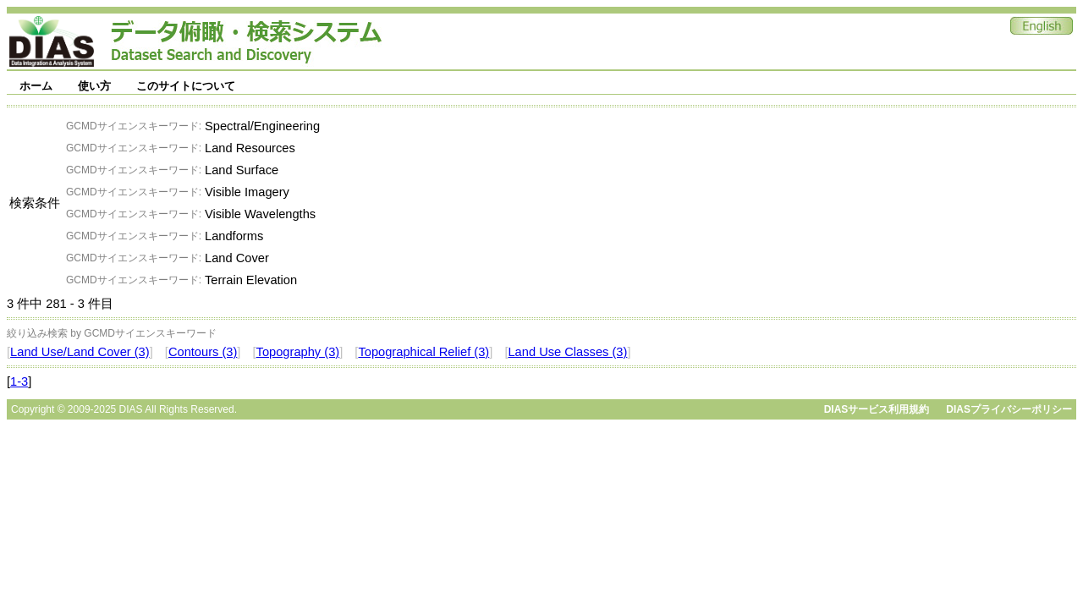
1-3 (19, 381)
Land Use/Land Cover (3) (80, 352)
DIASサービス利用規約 (877, 409)
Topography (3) (298, 352)
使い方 (94, 86)
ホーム (35, 86)
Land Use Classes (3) (567, 352)
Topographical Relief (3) (423, 352)
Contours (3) (202, 352)
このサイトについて (185, 86)
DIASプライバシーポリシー (1009, 409)
